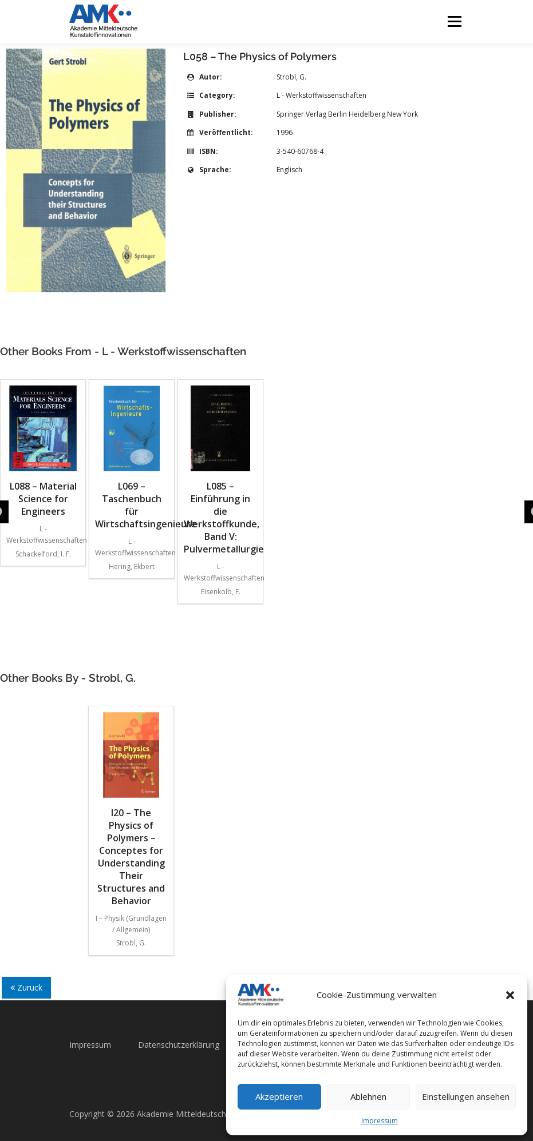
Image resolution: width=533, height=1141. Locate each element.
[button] (510, 995)
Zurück (26, 987)
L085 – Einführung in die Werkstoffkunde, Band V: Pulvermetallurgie (220, 470)
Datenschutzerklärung (178, 1044)
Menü (454, 21)
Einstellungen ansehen (466, 1096)
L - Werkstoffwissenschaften (321, 95)
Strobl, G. (291, 77)
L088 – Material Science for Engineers (42, 451)
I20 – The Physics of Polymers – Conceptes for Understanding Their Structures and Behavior (131, 809)
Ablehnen (368, 1096)
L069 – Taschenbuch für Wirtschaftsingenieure (131, 457)
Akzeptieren (279, 1096)
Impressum (379, 1121)
